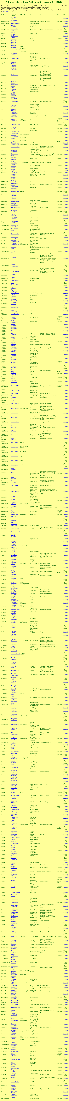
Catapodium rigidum (14, 801)
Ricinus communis (13, 317)
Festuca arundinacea (14, 867)
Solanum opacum (15, 1059)
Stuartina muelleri (13, 168)
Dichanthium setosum (14, 828)
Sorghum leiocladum (13, 920)
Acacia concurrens (13, 396)
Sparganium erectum (14, 1070)
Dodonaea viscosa (13, 1030)
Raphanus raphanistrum (14, 204)
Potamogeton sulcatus (14, 966)
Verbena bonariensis (14, 1078)
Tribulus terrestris (13, 1098)
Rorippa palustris (15, 207)
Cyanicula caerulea (13, 645)
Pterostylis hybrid (13, 678)
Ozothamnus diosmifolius (14, 150)
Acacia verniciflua (13, 481)
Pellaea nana (14, 985)
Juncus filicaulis (15, 516)
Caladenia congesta (13, 632)
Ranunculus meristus (14, 994)
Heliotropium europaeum (14, 187)
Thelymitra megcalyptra (14, 697)
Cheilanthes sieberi (14, 983)
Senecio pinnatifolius (14, 162)
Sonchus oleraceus (13, 165)
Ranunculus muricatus (14, 997)
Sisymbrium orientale (14, 211)
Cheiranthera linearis (14, 729)
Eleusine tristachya (13, 850)
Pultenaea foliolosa (13, 344)
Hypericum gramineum (14, 507)
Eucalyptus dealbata (13, 575)
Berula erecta (14, 36)
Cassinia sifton (14, 101)
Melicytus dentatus (13, 1088)
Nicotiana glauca (15, 1051)
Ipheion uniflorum (13, 26)
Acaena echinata (15, 1002)
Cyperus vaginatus (13, 295)
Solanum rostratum (13, 1063)
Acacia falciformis (13, 426)
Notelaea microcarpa (14, 618)
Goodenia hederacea (13, 503)
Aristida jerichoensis (14, 758)
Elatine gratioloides (14, 311)
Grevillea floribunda (13, 970)
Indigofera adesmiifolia (14, 334)
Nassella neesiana (13, 881)
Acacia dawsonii (15, 403)
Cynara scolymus (15, 124)
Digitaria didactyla (13, 840)
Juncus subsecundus (14, 523)
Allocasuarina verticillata (14, 237)
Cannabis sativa (15, 234)
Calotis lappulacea (13, 91)
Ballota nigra (14, 525)
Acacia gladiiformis (14, 431)
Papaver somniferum (14, 711)
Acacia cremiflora (13, 399)
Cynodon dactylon (13, 821)
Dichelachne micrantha (14, 835)
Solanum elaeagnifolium (14, 1054)
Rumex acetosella (13, 951)
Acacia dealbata (15, 408)
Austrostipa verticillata (14, 785)
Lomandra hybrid (15, 50)
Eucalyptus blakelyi (13, 563)
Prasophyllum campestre (14, 658)
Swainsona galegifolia (13, 354)
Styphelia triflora (15, 314)
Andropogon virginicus (14, 754)
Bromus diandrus (15, 795)
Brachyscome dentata (14, 82)
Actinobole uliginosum (14, 66)
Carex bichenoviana (14, 283)
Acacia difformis (15, 422)
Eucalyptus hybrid (13, 579)
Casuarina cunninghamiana (15, 240)
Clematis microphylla (14, 987)
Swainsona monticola (13, 358)
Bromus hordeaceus (14, 798)
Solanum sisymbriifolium (15, 1067)
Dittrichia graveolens (13, 128)
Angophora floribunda (14, 555)
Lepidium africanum (13, 195)
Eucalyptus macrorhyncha (14, 587)
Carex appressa (14, 280)
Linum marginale (15, 538)
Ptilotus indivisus (15, 23)
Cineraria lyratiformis (14, 116)
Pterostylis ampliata (13, 663)
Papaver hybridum (13, 708)
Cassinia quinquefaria (14, 97)
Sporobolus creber (14, 924)
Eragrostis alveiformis (14, 858)
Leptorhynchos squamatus (14, 134)
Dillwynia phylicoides (14, 327)
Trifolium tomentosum (14, 381)
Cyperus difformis (13, 287)
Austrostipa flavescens (14, 775)
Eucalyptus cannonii (13, 571)
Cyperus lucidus (15, 293)
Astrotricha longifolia (14, 46)
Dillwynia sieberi (15, 331)
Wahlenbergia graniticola (14, 225)
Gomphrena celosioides (14, 21)
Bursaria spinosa (15, 724)
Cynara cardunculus (14, 119)
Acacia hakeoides (13, 438)
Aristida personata (13, 761)
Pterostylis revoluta (13, 682)
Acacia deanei (14, 413)
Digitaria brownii (15, 837)
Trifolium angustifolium (14, 373)
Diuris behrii (14, 647)
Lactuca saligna (15, 131)
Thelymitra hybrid (13, 693)
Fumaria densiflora (13, 704)
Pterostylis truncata (13, 689)
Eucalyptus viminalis (13, 612)
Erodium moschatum (14, 500)
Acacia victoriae (15, 491)
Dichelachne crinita (14, 831)
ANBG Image (5, 11)
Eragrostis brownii (13, 862)
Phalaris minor (14, 899)
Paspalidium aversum (14, 895)
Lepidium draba (15, 201)
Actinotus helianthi (13, 33)
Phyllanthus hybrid (14, 714)
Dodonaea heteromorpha (14, 1027)
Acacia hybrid (14, 442)
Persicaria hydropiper (13, 940)
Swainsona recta (15, 362)
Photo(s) (65, 18)
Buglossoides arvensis (14, 184)
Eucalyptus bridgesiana (14, 567)
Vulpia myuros (14, 931)
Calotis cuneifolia (13, 88)
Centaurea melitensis (13, 106)
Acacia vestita (14, 485)
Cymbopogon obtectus (14, 818)
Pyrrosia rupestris (13, 958)
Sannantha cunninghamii (14, 615)
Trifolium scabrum (13, 377)
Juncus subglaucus (13, 519)
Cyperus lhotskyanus (14, 290)
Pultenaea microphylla (14, 347)
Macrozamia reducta (14, 1092)
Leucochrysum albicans (14, 137)
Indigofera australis (13, 337)
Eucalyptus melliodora (13, 590)
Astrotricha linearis (14, 43)
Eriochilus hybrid (15, 654)
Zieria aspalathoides (14, 1019)
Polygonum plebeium (14, 947)
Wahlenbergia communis (14, 218)
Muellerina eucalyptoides (14, 548)
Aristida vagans (15, 767)
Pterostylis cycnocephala (14, 674)
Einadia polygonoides (14, 265)
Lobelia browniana (13, 215)
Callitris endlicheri (13, 278)
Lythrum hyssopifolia (14, 551)
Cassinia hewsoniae (13, 94)
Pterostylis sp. (14, 685)
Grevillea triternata (13, 976)
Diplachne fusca (15, 843)
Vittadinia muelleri (13, 178)
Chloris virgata (14, 811)
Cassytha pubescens (13, 535)
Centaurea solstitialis (13, 109)
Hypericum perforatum (14, 511)
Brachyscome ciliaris (14, 75)
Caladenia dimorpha (13, 635)
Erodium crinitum (13, 497)
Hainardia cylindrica (13, 871)
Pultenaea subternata (13, 351)
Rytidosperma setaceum (14, 916)
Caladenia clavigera (13, 626)
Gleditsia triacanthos (13, 321)
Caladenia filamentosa (14, 640)
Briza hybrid (14, 792)
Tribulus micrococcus (14, 1095)
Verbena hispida (15, 1082)
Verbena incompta (13, 1085)
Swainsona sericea (13, 370)
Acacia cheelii (14, 393)
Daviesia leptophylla (14, 324)
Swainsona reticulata (13, 366)
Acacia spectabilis (13, 477)
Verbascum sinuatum (13, 1048)
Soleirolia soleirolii (13, 1074)
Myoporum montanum (14, 1044)
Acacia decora (14, 417)
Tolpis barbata (14, 172)
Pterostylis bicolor (13, 666)
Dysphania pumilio (13, 258)
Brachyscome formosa (14, 85)
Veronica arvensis (13, 748)
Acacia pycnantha (13, 473)
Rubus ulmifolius (15, 1007)
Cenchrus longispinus (14, 806)
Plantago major (14, 745)
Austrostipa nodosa (14, 781)
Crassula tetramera (13, 275)
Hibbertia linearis (15, 301)
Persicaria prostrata (13, 944)
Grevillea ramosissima (14, 973)
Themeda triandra (13, 928)
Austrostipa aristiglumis (14, 771)
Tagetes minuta (14, 170)
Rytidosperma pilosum (14, 912)
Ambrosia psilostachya (14, 69)
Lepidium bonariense (13, 198)
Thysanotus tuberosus (14, 53)
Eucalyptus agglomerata (14, 560)
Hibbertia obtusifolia (13, 303)
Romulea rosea (14, 514)
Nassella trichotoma (13, 887)
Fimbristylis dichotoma (14, 298)
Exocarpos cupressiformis (14, 1024)
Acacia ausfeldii (15, 385)
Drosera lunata (14, 307)
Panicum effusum (15, 892)
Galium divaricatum (14, 1011)
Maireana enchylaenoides (15, 270)
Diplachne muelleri (13, 846)
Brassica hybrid (15, 191)
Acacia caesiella (15, 390)
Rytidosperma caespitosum (14, 906)
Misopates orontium (13, 742)
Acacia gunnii (14, 434)
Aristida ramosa (15, 765)
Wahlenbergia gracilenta (14, 221)
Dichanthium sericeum (14, 824)
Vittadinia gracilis (13, 175)
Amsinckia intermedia (13, 181)
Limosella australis (13, 1041)
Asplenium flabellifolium (14, 62)
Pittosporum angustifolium (14, 733)
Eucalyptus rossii (15, 609)
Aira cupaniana (14, 751)
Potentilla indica (15, 1004)
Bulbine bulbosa (15, 58)
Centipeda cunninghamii (14, 113)
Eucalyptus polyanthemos (14, 599)
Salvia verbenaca (15, 528)
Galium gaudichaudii (14, 1014)
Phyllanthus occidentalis (14, 719)
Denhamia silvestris (13, 247)
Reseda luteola (14, 1000)
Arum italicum (14, 40)
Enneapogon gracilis (14, 854)
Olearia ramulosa (15, 147)
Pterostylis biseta (15, 670)
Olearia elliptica (15, 143)
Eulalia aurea (14, 865)
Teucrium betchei (15, 532)
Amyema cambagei (13, 542)
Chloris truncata (15, 809)
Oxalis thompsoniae (14, 700)
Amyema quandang (13, 545)
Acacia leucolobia (13, 468)
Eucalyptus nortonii (13, 596)
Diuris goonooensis (14, 650)
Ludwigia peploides (13, 621)
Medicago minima (13, 341)
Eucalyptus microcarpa (14, 593)
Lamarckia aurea (15, 877)
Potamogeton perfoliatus (14, 962)
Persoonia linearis (13, 979)
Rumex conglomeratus (14, 955)
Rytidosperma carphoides (14, 909)
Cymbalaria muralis (14, 738)
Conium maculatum (13, 38)
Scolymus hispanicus (13, 158)
